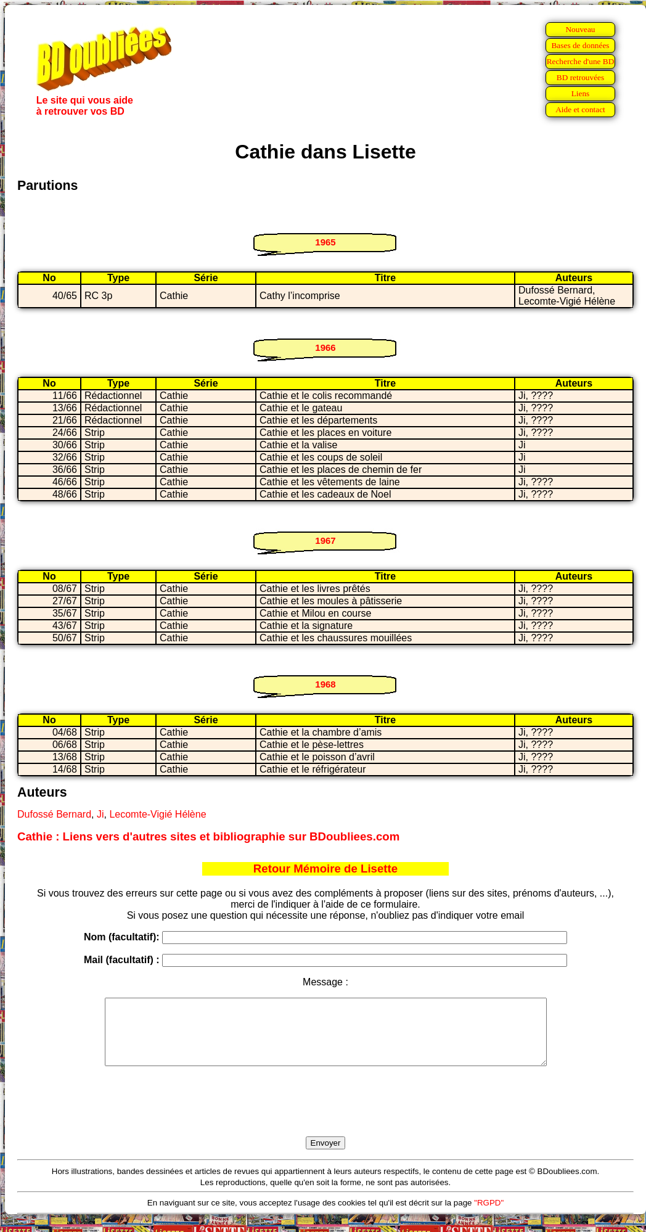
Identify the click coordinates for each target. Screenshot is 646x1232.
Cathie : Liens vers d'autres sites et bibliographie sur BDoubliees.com (208, 836)
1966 (325, 347)
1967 (325, 540)
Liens (580, 93)
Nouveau (580, 29)
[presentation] (325, 1115)
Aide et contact (580, 109)
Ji (100, 814)
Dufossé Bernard (54, 814)
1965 (325, 242)
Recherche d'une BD (581, 61)
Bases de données (580, 45)
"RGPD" (489, 1215)
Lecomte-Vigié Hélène (157, 814)
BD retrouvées (580, 77)
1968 (325, 684)
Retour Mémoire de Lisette (325, 868)
